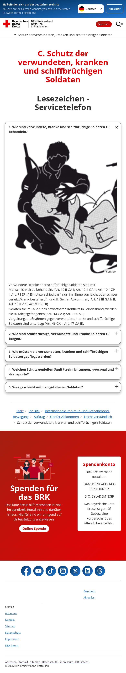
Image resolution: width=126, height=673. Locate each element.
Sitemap (10, 626)
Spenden (103, 24)
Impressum (12, 639)
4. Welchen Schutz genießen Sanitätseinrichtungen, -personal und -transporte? (61, 371)
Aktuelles (89, 597)
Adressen (11, 613)
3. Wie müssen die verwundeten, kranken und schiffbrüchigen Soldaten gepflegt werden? (58, 354)
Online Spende (34, 528)
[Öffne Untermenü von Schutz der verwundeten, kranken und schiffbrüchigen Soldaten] (63, 35)
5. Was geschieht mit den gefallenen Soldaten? (46, 387)
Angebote (89, 591)
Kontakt (10, 619)
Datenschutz (13, 632)
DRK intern (11, 645)
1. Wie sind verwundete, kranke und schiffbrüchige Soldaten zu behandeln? (59, 129)
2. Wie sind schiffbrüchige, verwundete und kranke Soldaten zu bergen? (59, 336)
